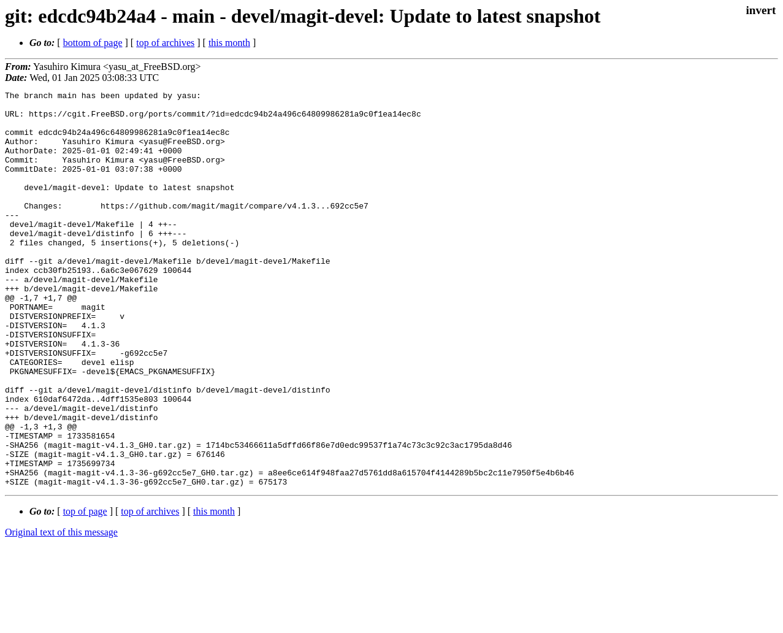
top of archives (165, 42)
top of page (85, 590)
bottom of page (93, 42)
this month (229, 42)
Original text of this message (61, 611)
